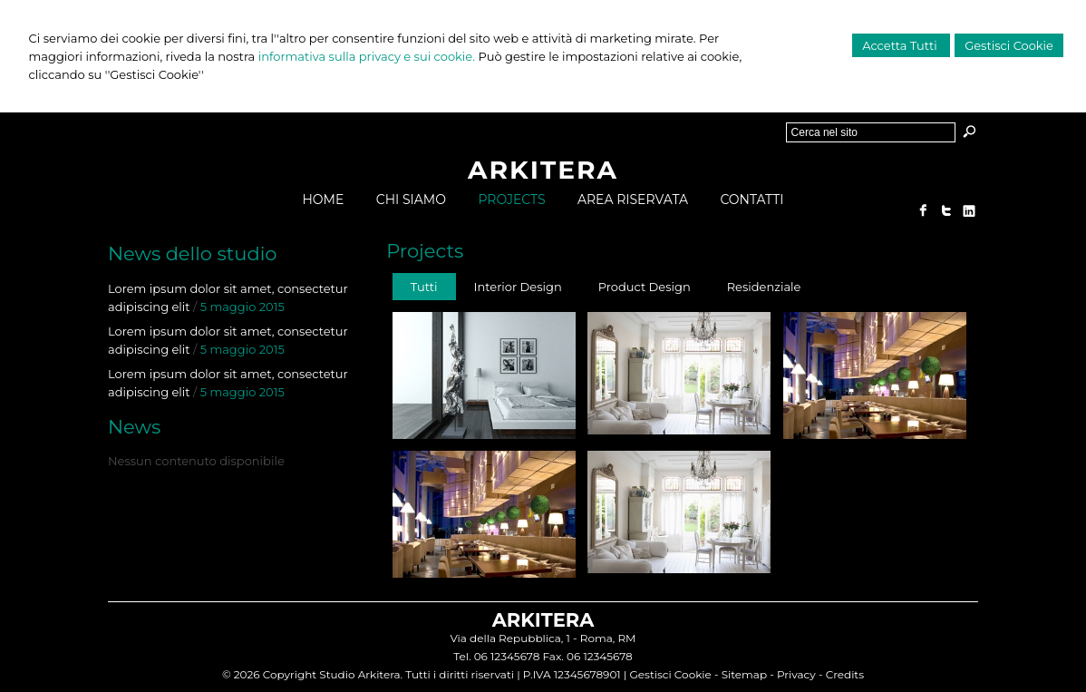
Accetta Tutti (901, 45)
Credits (845, 674)
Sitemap (744, 674)
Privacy (796, 674)
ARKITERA (543, 169)
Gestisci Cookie (1009, 45)
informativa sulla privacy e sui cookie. (366, 56)
